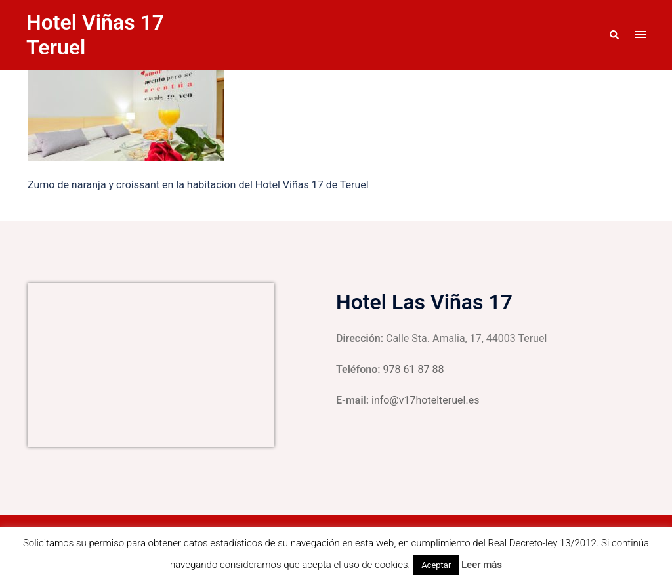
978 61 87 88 (413, 369)
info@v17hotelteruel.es (425, 400)
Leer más (481, 565)
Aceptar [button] (436, 565)
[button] (613, 35)
